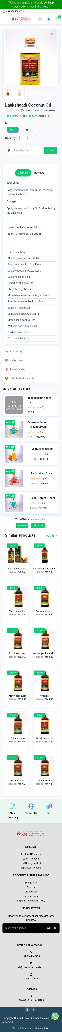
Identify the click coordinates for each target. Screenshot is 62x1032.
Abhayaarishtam (17, 611)
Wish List (31, 887)
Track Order (31, 891)
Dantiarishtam (44, 780)
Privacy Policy (42, 1028)
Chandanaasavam (44, 738)
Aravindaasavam (17, 695)
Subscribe (51, 928)
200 (12, 130)
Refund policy (31, 896)
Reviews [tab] (39, 172)
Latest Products (31, 858)
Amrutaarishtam (44, 611)
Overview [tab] (23, 172)
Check (50, 150)
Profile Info (31, 882)
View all (51, 536)
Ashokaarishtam (17, 653)
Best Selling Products (31, 863)
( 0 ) (42, 407)
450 (25, 129)
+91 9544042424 (13, 11)
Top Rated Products (31, 867)
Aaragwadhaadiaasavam (44, 568)
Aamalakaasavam (17, 568)
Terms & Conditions (22, 1028)
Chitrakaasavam (17, 780)
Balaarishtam (18, 738)
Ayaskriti (44, 695)
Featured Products (31, 854)
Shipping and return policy (31, 900)
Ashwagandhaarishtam (44, 653)
